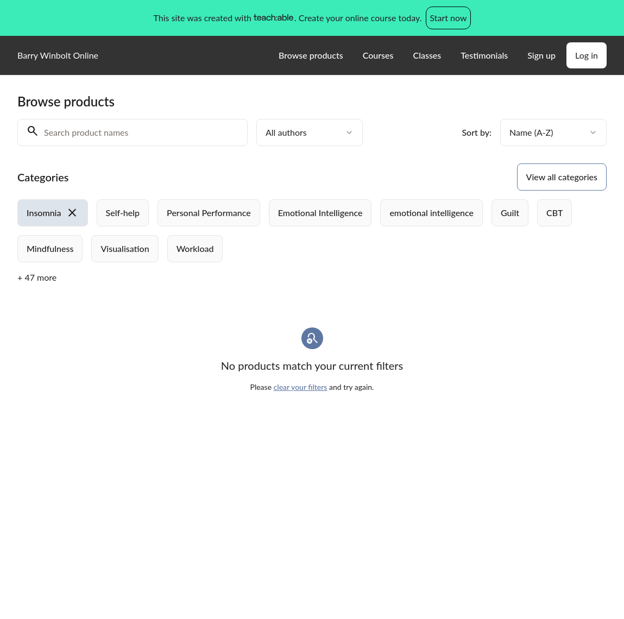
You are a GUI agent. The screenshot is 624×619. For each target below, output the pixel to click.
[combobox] (309, 132)
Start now (448, 17)
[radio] (52, 212)
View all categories (561, 177)
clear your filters (300, 386)
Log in (586, 55)
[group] (312, 230)
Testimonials (484, 55)
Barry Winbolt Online (57, 55)
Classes (427, 55)
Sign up (541, 55)
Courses (378, 55)
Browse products (311, 55)
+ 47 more (36, 277)
